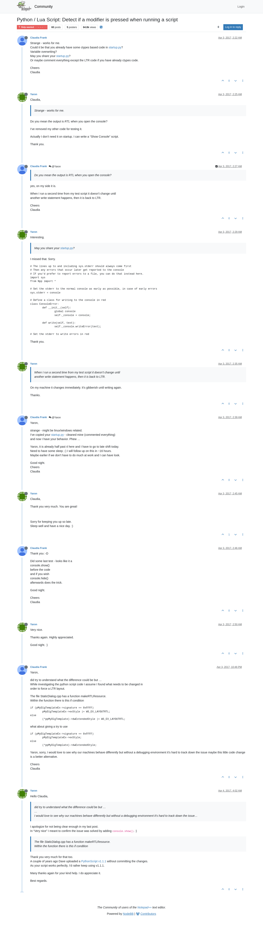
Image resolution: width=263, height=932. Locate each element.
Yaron (33, 94)
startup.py (115, 47)
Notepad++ (144, 907)
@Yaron (55, 166)
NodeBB (128, 913)
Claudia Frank (38, 37)
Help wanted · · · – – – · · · (32, 27)
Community (44, 7)
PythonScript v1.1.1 (93, 861)
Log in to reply (233, 27)
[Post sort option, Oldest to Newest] (218, 27)
